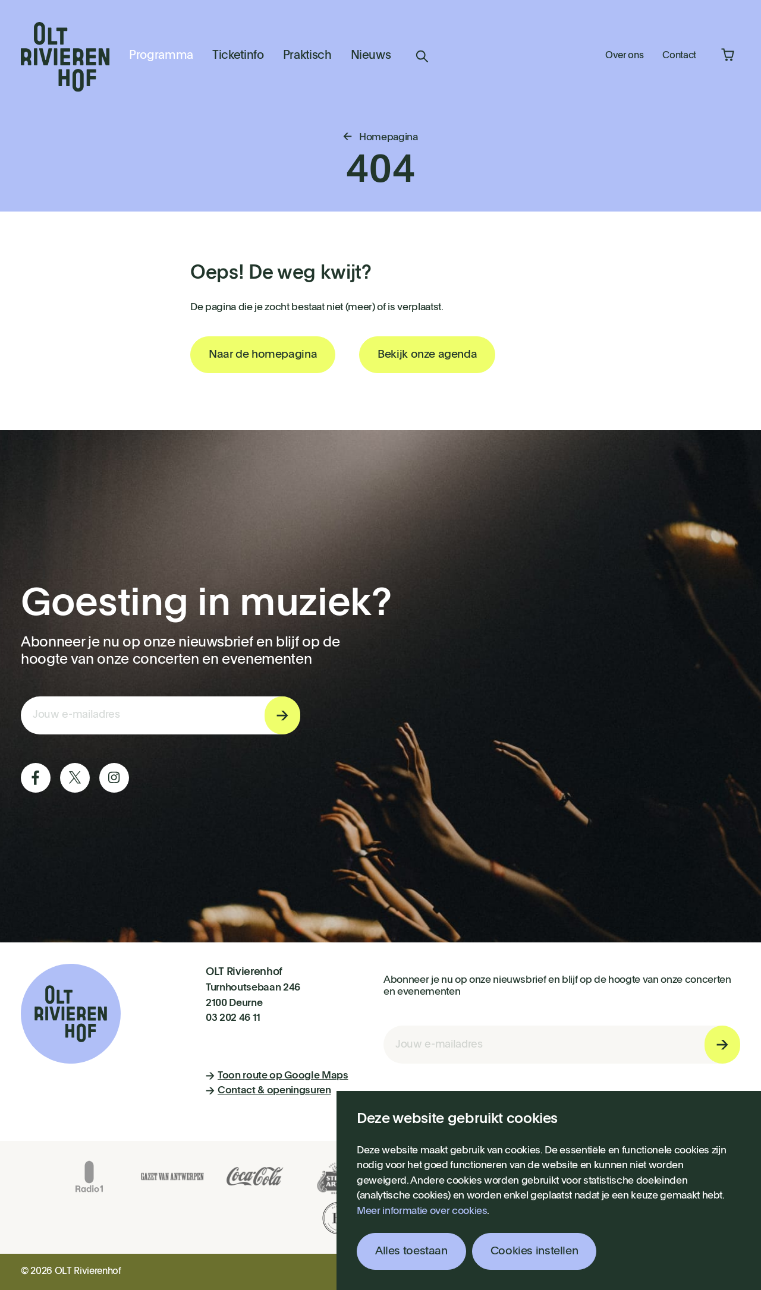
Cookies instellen (534, 1251)
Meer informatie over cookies (422, 1211)
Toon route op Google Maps (277, 1076)
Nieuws (371, 56)
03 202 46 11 (233, 1018)
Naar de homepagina (263, 354)
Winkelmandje (727, 54)
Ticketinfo (238, 56)
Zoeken (422, 56)
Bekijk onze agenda (427, 354)
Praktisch (307, 56)
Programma (161, 56)
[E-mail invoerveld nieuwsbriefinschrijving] (160, 715)
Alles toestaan (411, 1251)
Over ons (624, 56)
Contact (679, 56)
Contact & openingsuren (268, 1091)
